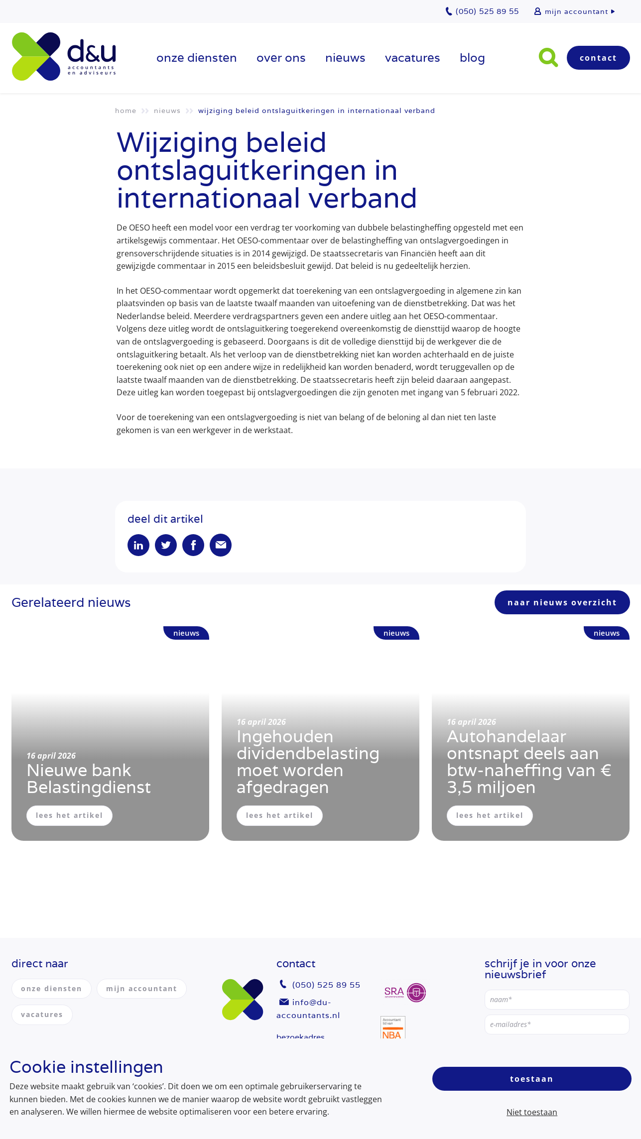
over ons (281, 57)
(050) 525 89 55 (326, 985)
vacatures (412, 57)
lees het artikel (69, 815)
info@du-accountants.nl (308, 1009)
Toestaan (532, 1078)
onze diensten (196, 57)
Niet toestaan (532, 1112)
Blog (472, 57)
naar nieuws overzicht (562, 602)
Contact (598, 57)
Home (125, 110)
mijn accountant (576, 11)
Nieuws (345, 57)
